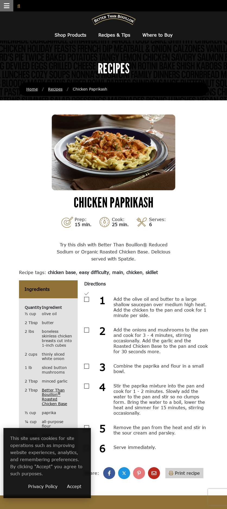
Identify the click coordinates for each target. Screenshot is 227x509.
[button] (6, 5)
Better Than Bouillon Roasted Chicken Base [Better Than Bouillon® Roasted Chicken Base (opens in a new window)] (54, 397)
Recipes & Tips (114, 35)
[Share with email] (154, 473)
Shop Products (70, 35)
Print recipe (184, 473)
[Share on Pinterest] (139, 473)
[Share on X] (124, 473)
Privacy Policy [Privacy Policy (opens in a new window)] (71, 486)
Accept (103, 486)
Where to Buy (157, 35)
